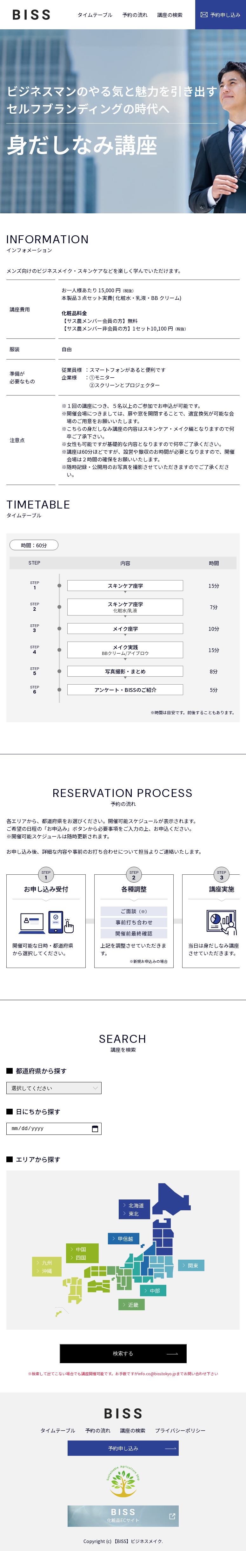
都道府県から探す (41, 1070)
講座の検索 (170, 14)
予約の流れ (135, 14)
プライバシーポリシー (180, 1430)
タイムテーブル (95, 14)
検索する (123, 1353)
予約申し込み (123, 1448)
